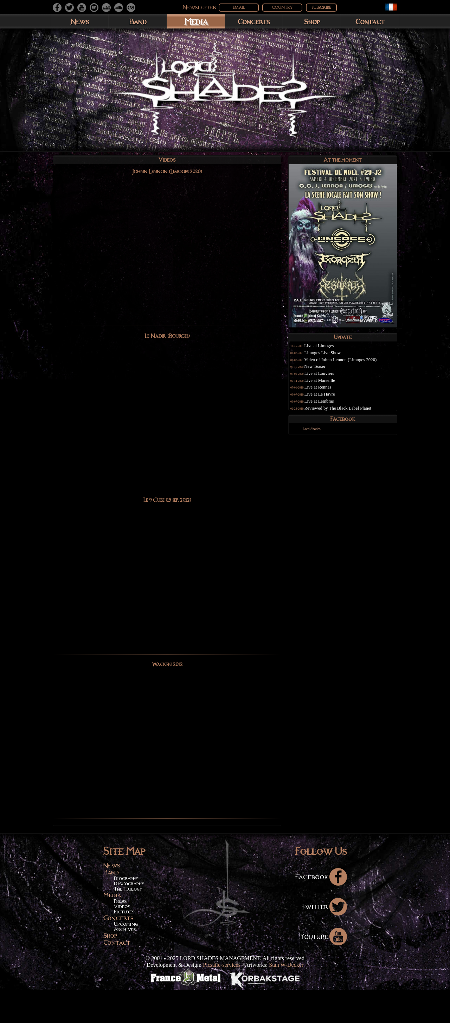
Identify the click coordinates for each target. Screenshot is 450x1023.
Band (138, 21)
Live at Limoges (327, 351)
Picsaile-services (221, 998)
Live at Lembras (327, 406)
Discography (129, 917)
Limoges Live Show (331, 358)
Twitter (324, 939)
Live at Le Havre (328, 399)
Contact (370, 21)
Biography (126, 911)
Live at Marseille (328, 386)
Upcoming (126, 957)
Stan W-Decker (286, 998)
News (80, 21)
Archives (125, 962)
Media (196, 21)
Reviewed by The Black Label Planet (346, 413)
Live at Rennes (326, 393)
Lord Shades (317, 441)
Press (120, 934)
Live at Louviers (327, 379)
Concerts (254, 21)
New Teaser (322, 372)
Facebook (321, 909)
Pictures (124, 945)
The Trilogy (128, 922)
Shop (312, 21)
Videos (122, 940)
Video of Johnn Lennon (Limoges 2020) (349, 365)
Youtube (323, 969)
